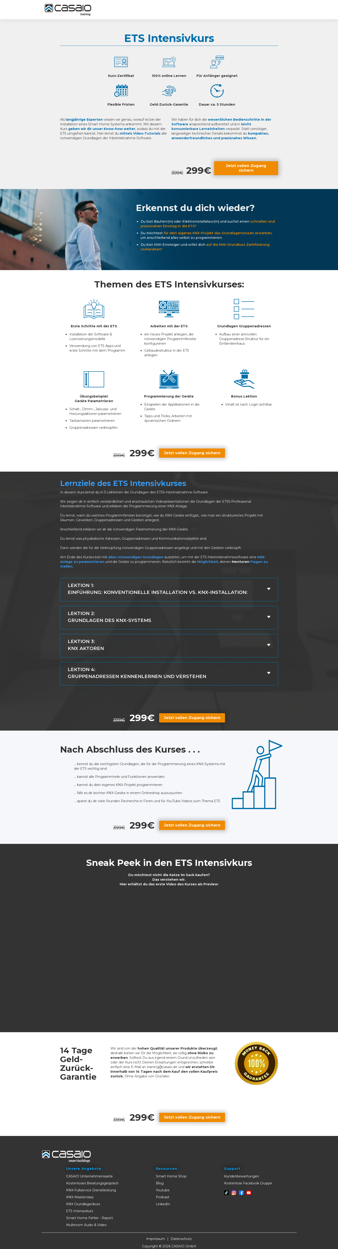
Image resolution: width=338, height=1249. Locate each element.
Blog (160, 1183)
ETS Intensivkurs (79, 1211)
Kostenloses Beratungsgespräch (92, 1183)
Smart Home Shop (171, 1176)
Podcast (162, 1197)
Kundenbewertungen (241, 1176)
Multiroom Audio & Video (86, 1225)
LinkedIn (163, 1204)
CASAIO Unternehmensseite (89, 1176)
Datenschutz (181, 1239)
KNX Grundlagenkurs (83, 1204)
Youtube (163, 1190)
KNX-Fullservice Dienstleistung (91, 1190)
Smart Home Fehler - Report (89, 1218)
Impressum (155, 1239)
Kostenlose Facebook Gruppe (248, 1183)
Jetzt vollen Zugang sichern (246, 168)
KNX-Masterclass (79, 1197)
